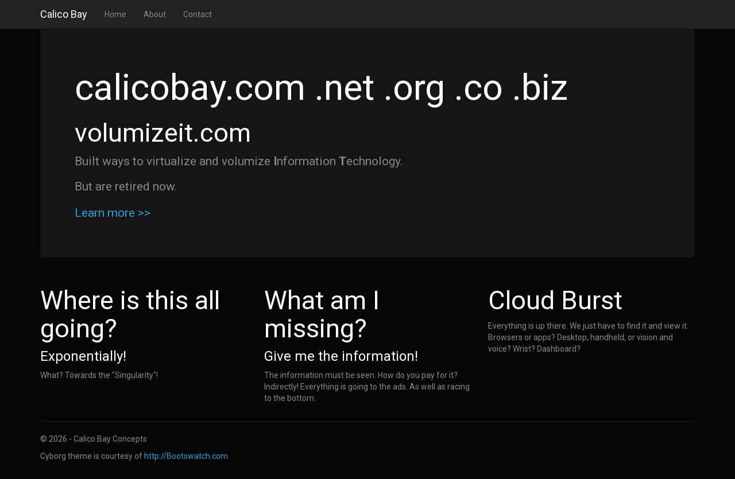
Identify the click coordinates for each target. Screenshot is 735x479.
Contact (197, 14)
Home (115, 14)
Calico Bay (63, 14)
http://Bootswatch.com (186, 456)
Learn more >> (112, 213)
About (155, 14)
